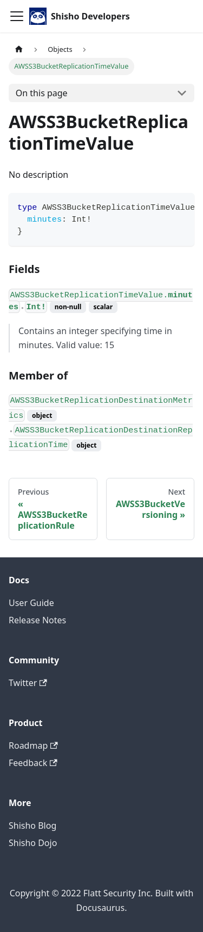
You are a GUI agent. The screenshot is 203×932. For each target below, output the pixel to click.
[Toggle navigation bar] (17, 16)
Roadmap (33, 745)
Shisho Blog (32, 825)
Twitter (28, 683)
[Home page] (19, 49)
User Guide (31, 603)
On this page (42, 93)
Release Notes (37, 620)
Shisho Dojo (33, 843)
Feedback (33, 763)
